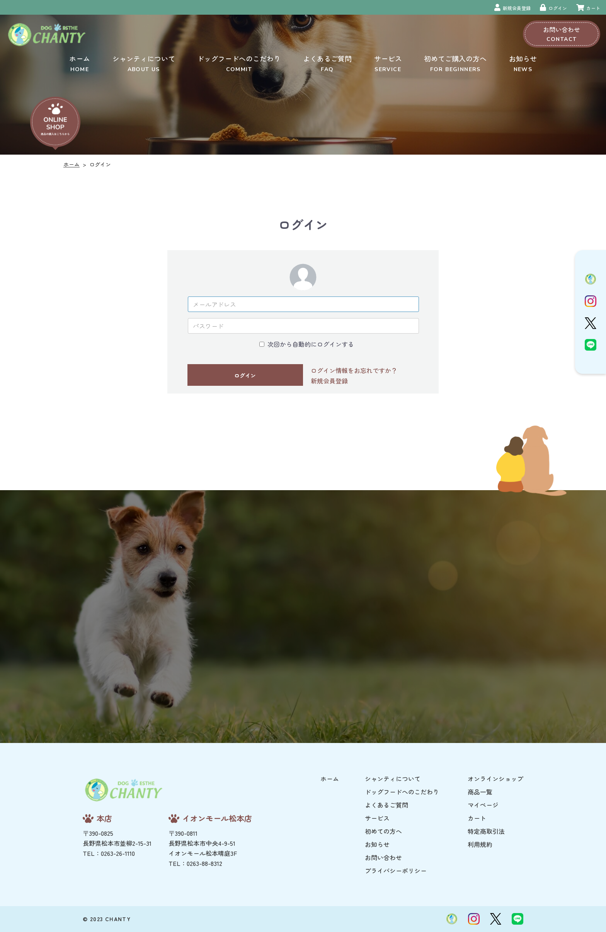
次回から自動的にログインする (310, 344)
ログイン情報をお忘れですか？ (354, 370)
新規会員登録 (329, 381)
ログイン (245, 375)
